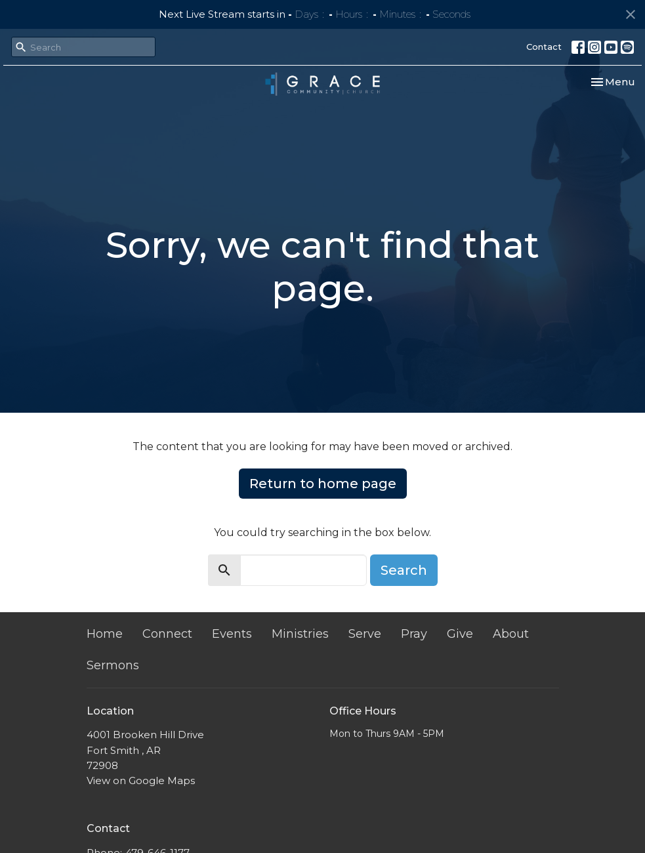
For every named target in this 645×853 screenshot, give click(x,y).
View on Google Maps (141, 780)
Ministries (300, 634)
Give (460, 634)
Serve (364, 634)
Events (232, 634)
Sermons (113, 665)
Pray (414, 634)
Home (105, 634)
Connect (167, 634)
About (511, 634)
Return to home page (322, 483)
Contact (544, 46)
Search (404, 570)
